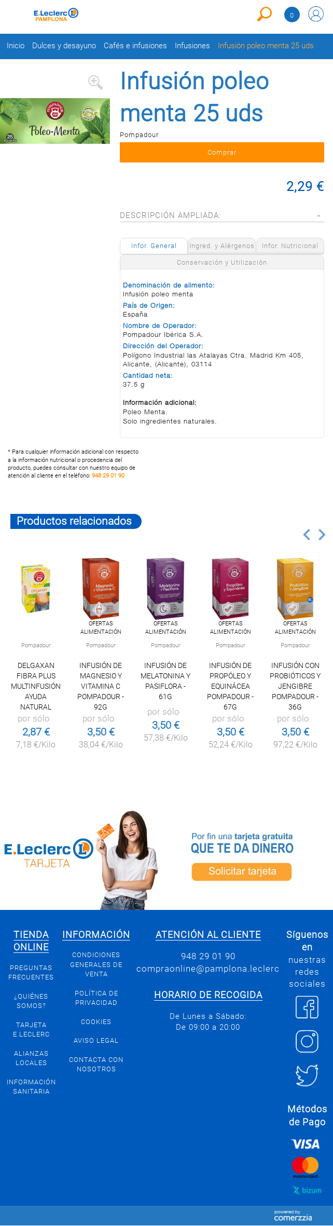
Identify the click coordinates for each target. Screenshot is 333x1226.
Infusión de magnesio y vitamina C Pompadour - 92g (100, 686)
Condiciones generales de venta (96, 964)
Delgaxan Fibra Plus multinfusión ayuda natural (36, 686)
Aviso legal (96, 1040)
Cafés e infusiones (135, 46)
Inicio (15, 46)
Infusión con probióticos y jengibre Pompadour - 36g (295, 686)
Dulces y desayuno (64, 46)
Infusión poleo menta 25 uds (266, 46)
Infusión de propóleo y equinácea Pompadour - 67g (230, 686)
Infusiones (192, 46)
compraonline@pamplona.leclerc (208, 968)
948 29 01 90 (108, 475)
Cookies (96, 1022)
